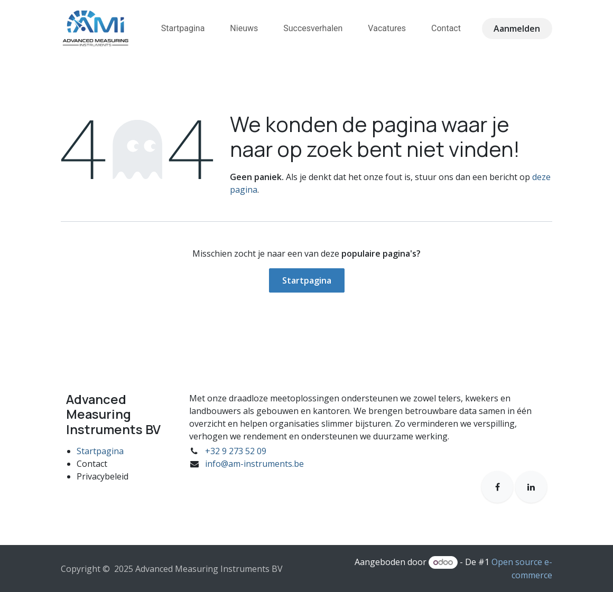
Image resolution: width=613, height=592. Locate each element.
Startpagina (306, 280)
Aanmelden (517, 28)
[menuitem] (183, 28)
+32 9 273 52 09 (235, 451)
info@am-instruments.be (254, 463)
